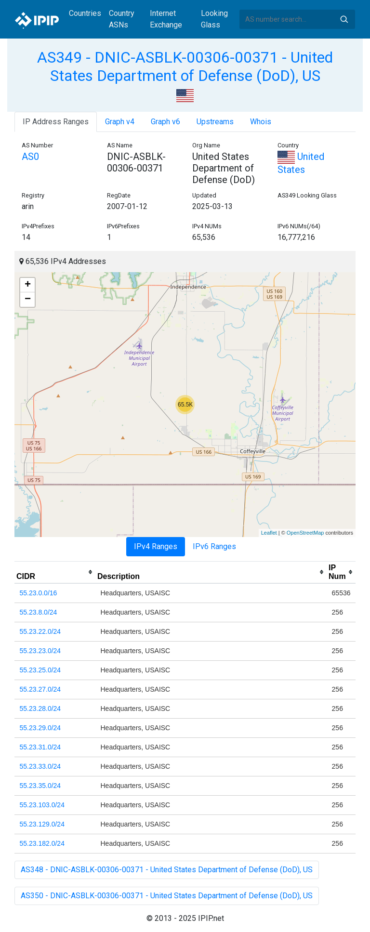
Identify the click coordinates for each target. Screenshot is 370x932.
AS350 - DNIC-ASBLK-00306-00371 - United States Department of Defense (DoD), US (167, 895)
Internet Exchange (166, 19)
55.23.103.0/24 (42, 805)
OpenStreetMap (305, 533)
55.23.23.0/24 (40, 651)
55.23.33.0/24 (40, 766)
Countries (85, 13)
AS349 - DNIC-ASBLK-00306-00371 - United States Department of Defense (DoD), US (185, 66)
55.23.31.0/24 (40, 747)
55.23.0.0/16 (38, 593)
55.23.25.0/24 (40, 670)
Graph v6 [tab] (165, 121)
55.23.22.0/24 (40, 631)
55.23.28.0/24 (40, 708)
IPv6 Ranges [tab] (214, 546)
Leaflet (269, 533)
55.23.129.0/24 (42, 824)
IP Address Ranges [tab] (56, 121)
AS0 (30, 156)
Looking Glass (214, 19)
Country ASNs (121, 19)
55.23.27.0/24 (40, 689)
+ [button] (28, 285)
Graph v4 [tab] (119, 121)
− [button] (28, 299)
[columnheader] (54, 572)
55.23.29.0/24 (40, 728)
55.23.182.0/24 (42, 843)
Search (344, 19)
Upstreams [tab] (215, 121)
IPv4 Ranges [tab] (155, 546)
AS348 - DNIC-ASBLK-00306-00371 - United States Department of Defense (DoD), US (167, 869)
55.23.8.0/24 (38, 612)
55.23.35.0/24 (40, 785)
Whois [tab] (260, 121)
